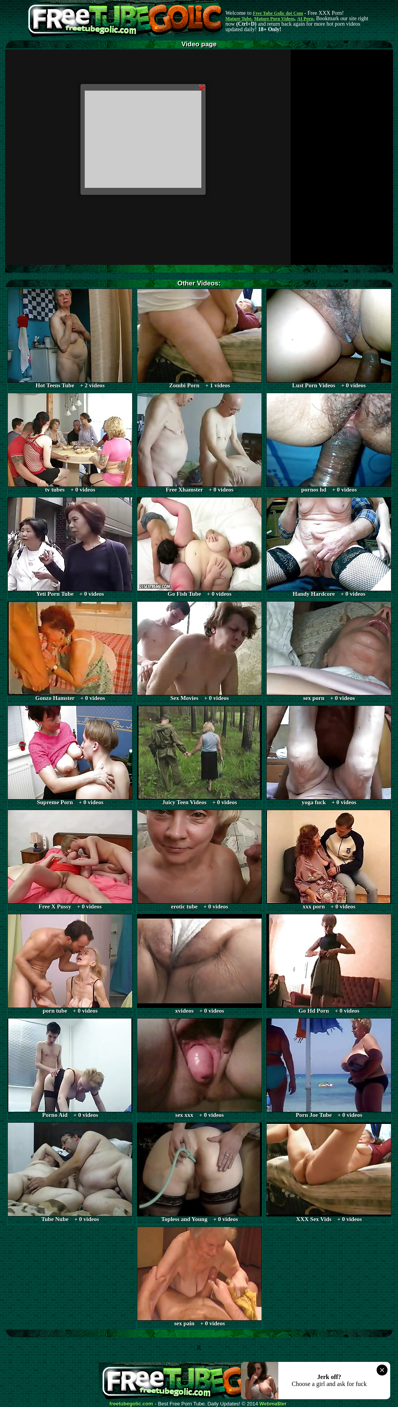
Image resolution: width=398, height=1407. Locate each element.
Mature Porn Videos (274, 18)
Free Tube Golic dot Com (278, 13)
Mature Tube (238, 18)
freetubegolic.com (131, 1404)
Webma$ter (273, 1404)
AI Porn (305, 18)
